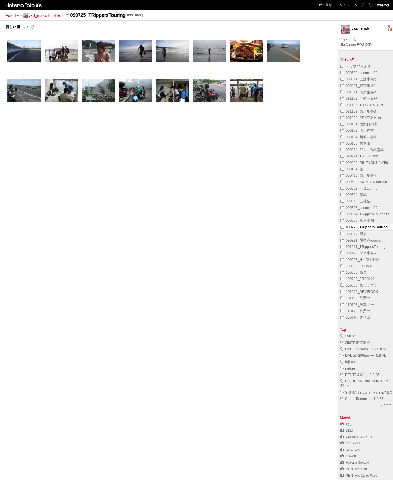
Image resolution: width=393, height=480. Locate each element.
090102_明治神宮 (357, 130)
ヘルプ (359, 5)
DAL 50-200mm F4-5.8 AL (363, 355)
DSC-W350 (352, 443)
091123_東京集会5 (358, 253)
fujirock (348, 362)
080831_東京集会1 (358, 86)
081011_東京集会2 (358, 92)
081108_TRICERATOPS (362, 105)
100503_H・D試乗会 (359, 260)
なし (346, 424)
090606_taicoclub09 (359, 208)
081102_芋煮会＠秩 (359, 98)
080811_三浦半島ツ (359, 79)
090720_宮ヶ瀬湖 (357, 220)
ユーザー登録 (322, 5)
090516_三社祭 (355, 201)
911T (347, 430)
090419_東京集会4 (358, 175)
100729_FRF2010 (357, 279)
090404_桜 (351, 169)
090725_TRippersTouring (364, 227)
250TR (348, 336)
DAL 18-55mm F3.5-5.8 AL (363, 349)
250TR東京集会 (355, 343)
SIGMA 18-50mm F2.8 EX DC (366, 392)
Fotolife (12, 15)
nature (347, 368)
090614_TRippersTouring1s (364, 214)
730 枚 (348, 39)
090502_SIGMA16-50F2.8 (363, 182)
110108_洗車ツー (357, 305)
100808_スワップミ (359, 285)
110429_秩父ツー (357, 311)
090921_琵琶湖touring (360, 240)
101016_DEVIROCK (359, 292)
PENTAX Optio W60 (358, 475)
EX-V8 (348, 456)
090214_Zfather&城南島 (362, 150)
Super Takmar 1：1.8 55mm (364, 399)
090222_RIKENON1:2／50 (364, 163)
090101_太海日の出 (359, 124)
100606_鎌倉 (353, 272)
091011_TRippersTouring (363, 247)
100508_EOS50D (356, 266)
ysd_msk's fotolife (41, 15)
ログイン (343, 5)
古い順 (29, 27)
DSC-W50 (351, 450)
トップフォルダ (355, 66)
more (386, 405)
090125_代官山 (355, 143)
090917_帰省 (353, 234)
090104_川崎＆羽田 (359, 137)
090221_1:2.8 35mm (359, 156)
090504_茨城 (353, 195)
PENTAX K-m (353, 469)
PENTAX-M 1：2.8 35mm (363, 375)
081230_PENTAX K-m (360, 118)
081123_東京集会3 (358, 111)
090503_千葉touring (359, 188)
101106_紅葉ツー (357, 298)
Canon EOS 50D (356, 45)
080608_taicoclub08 (359, 73)
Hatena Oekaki (354, 462)
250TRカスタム (355, 317)
